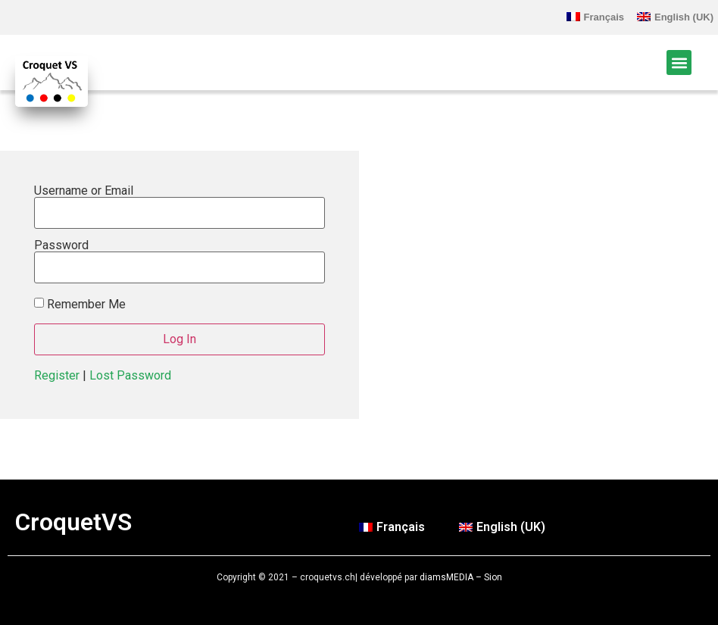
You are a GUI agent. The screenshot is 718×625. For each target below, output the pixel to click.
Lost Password (130, 375)
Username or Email (83, 191)
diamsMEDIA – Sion (461, 577)
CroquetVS (73, 522)
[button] (678, 62)
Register (57, 375)
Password (61, 245)
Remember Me (86, 304)
